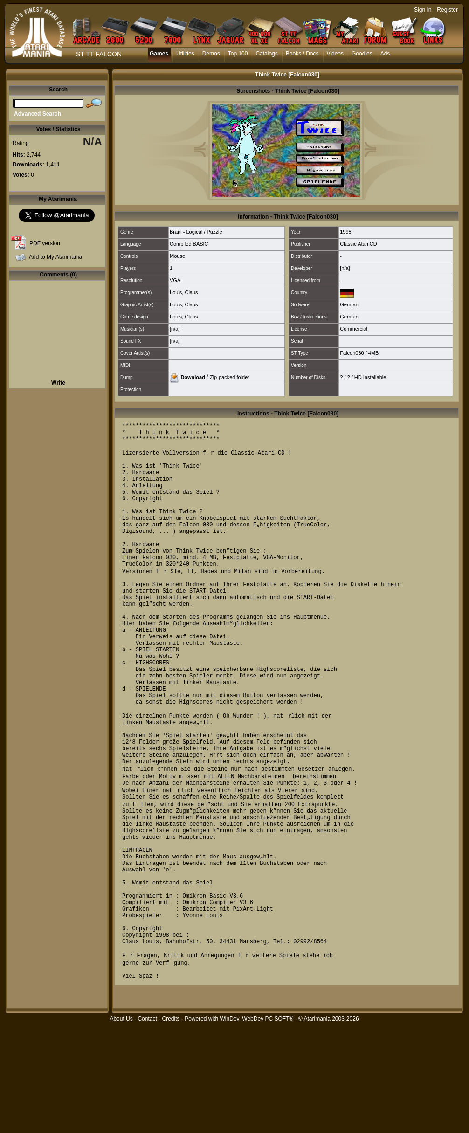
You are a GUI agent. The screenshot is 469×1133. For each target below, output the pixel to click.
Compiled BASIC (189, 244)
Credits (170, 1128)
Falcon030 (352, 353)
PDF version (44, 243)
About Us (121, 1128)
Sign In (422, 10)
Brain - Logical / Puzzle (196, 232)
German (349, 304)
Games (159, 53)
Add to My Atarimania (55, 257)
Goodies (362, 53)
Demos (211, 53)
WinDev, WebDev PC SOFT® (257, 1128)
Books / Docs (302, 53)
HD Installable (370, 377)
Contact (147, 1128)
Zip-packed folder (229, 377)
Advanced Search (37, 114)
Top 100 (238, 53)
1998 (345, 232)
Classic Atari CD (358, 244)
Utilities (185, 53)
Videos (335, 53)
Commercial (353, 329)
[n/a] (345, 268)
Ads (385, 53)
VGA (175, 280)
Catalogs (266, 53)
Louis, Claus (184, 292)
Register (447, 10)
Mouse (177, 256)
